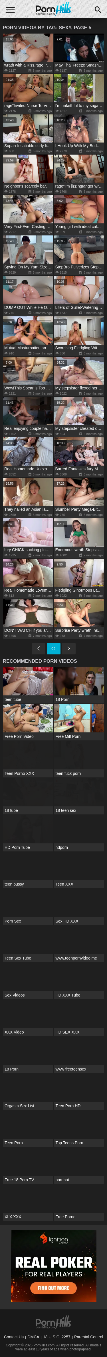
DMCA (33, 1337)
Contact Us (14, 1337)
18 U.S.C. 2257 (56, 1337)
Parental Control (88, 1337)
